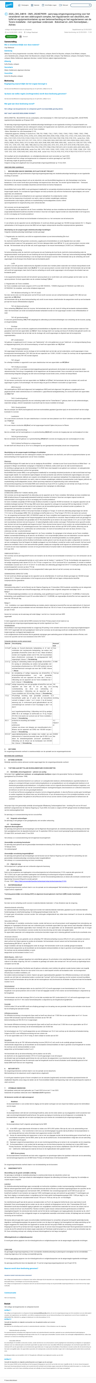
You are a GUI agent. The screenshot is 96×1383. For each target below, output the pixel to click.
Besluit (25, 36)
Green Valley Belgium (11, 1380)
